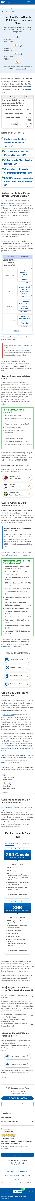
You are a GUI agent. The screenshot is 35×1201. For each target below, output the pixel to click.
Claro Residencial (8, 715)
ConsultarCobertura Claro (9, 787)
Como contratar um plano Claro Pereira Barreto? (13, 1020)
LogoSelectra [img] (4, 1196)
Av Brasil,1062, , (24, 274)
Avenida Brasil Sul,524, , (24, 290)
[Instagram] (19, 1163)
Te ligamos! (17, 1104)
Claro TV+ (18, 843)
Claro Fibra (6, 741)
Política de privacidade (12, 1175)
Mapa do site (26, 1175)
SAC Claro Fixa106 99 (9, 58)
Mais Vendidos (9, 843)
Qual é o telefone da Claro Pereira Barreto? (14, 996)
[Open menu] (29, 2)
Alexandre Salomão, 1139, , (24, 319)
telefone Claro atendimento (10, 555)
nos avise (26, 350)
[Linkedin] (15, 1163)
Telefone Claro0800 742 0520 (8, 778)
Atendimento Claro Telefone (9, 41)
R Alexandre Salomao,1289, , (24, 305)
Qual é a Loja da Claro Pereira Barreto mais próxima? (15, 143)
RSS (18, 1179)
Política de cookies (22, 1171)
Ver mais (16, 331)
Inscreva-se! (17, 1155)
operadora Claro (6, 203)
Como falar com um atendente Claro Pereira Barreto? (14, 1025)
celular (19, 89)
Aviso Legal (10, 1171)
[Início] (2, 8)
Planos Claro (8, 807)
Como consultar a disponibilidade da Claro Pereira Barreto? (14, 1016)
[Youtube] (23, 1163)
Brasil (17, 1191)
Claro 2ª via (8, 399)
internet (28, 87)
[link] (8, 1133)
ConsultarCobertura (8, 49)
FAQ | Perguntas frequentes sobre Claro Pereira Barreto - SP (19, 182)
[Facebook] (11, 1163)
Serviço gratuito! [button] (21, 68)
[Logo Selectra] (5, 2)
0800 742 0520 (17, 1098)
